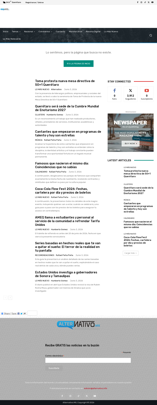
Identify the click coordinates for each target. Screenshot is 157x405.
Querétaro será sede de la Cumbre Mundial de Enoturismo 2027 (138, 190)
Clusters (40, 115)
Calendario (41, 172)
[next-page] (10, 298)
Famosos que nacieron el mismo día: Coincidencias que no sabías (62, 165)
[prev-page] (5, 298)
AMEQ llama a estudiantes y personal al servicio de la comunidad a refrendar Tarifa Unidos (67, 221)
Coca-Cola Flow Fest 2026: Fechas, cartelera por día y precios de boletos (63, 190)
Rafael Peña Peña (52, 140)
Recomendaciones (44, 255)
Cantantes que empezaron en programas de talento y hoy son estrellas (68, 133)
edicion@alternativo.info (95, 388)
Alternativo (56, 89)
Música (38, 140)
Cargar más (130, 253)
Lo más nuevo (42, 89)
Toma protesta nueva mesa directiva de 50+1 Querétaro (137, 174)
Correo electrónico (54, 355)
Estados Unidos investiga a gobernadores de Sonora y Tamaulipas (66, 274)
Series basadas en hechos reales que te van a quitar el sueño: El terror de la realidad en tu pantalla (67, 246)
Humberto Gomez (55, 115)
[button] (150, 35)
